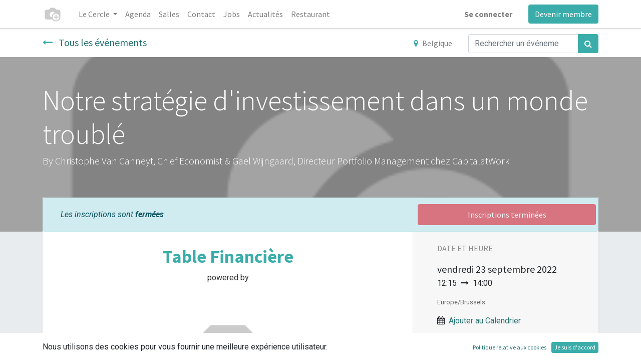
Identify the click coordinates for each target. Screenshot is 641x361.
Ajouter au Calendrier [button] (485, 320)
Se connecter (488, 14)
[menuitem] (138, 14)
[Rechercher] (588, 43)
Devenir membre (563, 14)
